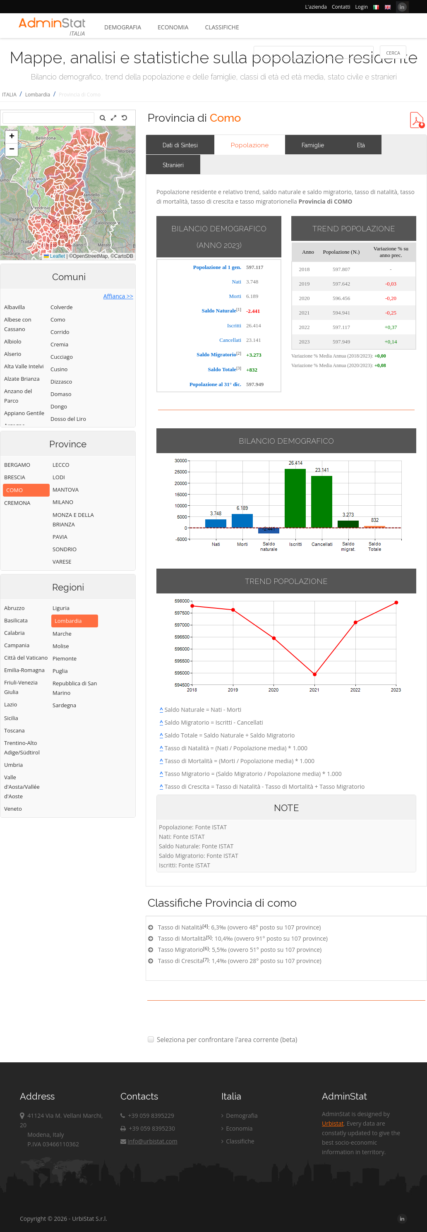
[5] (209, 937)
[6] (206, 948)
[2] (238, 353)
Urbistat (332, 1123)
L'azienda (316, 6)
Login (361, 6)
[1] (238, 309)
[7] (206, 959)
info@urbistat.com (148, 1141)
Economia (173, 27)
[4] (205, 926)
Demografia (122, 27)
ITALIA (9, 94)
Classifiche (222, 27)
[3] (238, 368)
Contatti (341, 6)
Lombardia (37, 94)
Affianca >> (118, 296)
